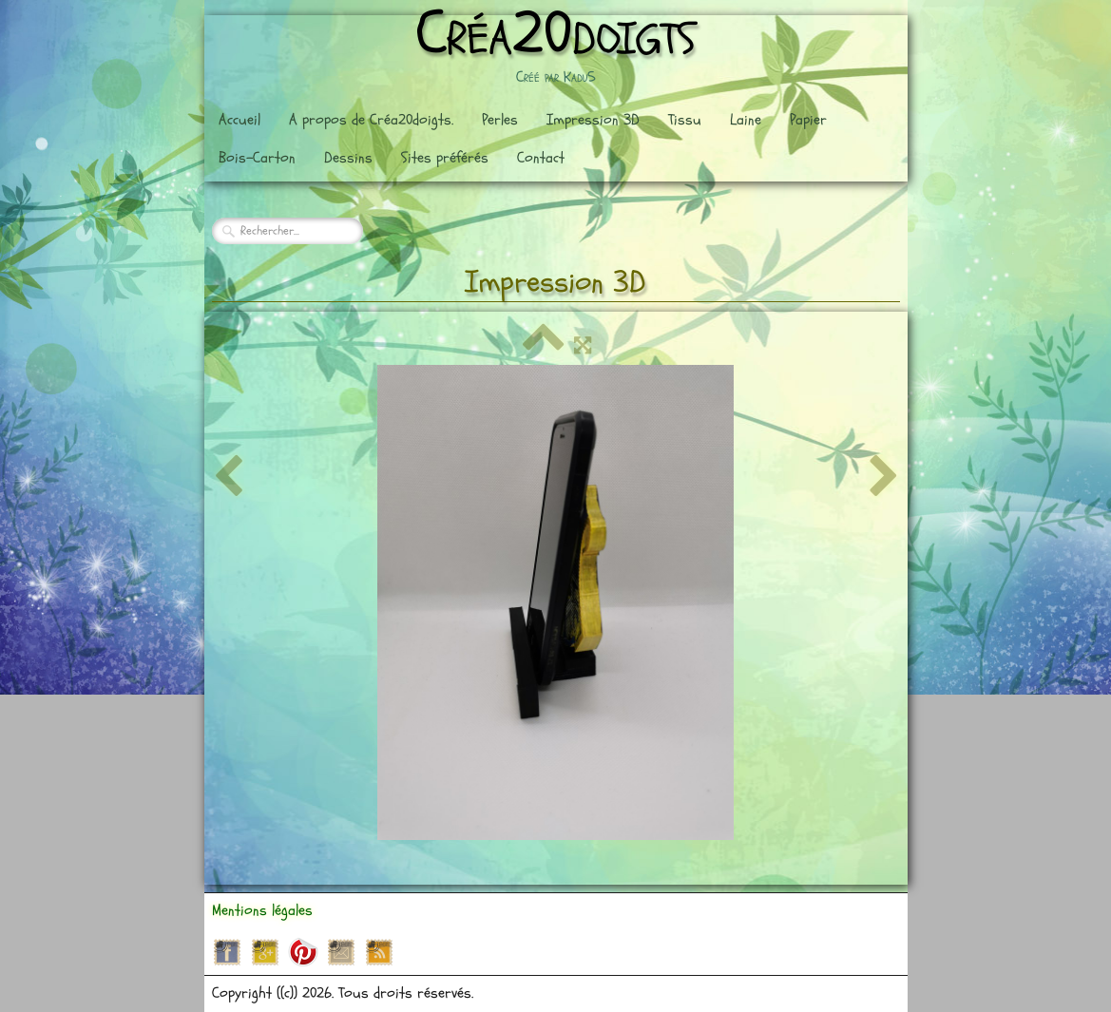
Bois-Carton (257, 157)
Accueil (239, 119)
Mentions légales (262, 910)
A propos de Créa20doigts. (371, 119)
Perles (500, 119)
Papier (808, 119)
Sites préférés (444, 157)
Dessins (348, 157)
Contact (541, 157)
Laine (745, 119)
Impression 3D (593, 119)
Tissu (684, 119)
